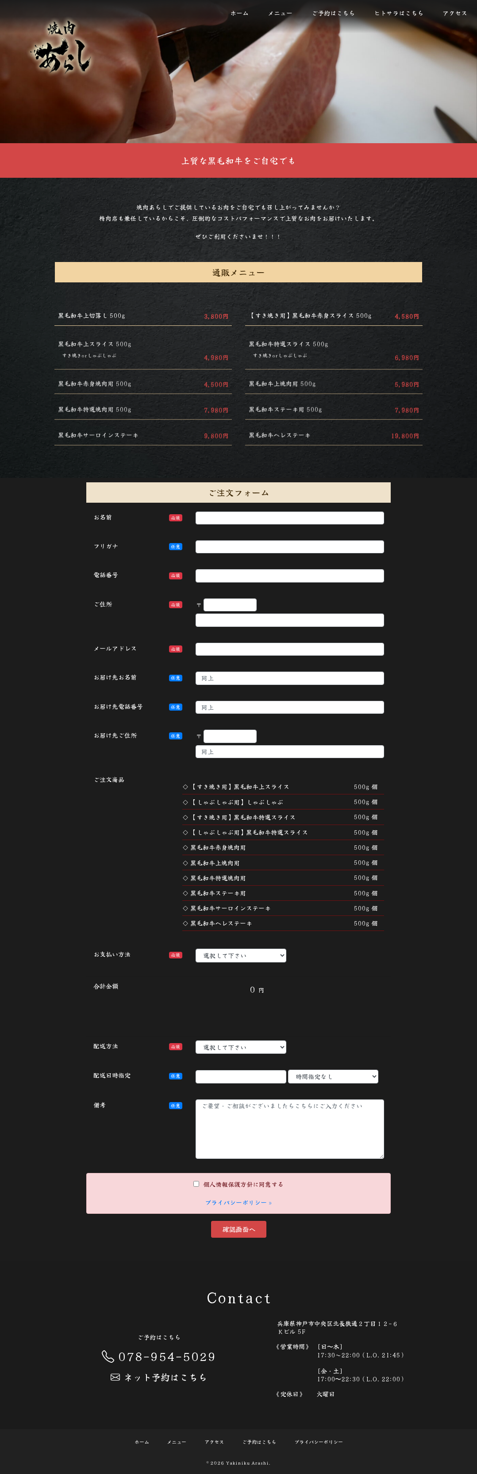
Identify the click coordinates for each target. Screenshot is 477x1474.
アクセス (454, 12)
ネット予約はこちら (159, 1377)
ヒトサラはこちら (398, 12)
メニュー (280, 12)
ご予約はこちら (333, 12)
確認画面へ (238, 1229)
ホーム (239, 12)
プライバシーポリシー (318, 1442)
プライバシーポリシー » (238, 1202)
